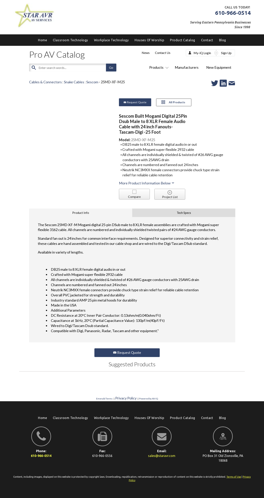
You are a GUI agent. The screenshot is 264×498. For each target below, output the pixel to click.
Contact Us (162, 52)
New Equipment (218, 67)
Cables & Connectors (45, 82)
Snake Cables (74, 82)
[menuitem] (222, 40)
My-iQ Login (202, 53)
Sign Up (226, 53)
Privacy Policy (126, 398)
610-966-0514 (233, 13)
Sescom (92, 82)
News (146, 52)
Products (158, 67)
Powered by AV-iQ (148, 398)
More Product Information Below (147, 183)
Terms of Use (233, 476)
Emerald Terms (104, 398)
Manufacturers (186, 67)
